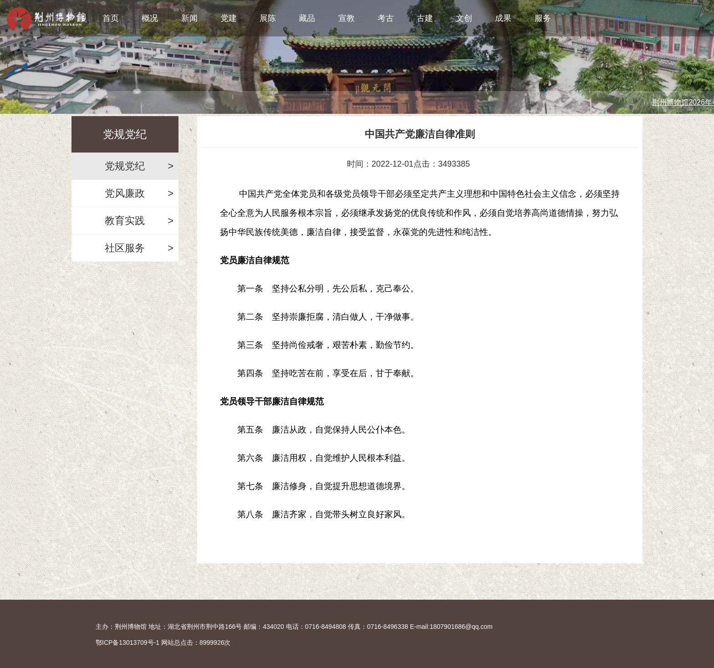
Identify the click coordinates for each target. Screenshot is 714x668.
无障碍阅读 (630, 18)
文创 (464, 18)
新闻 (189, 18)
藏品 (307, 18)
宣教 (346, 18)
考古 (385, 18)
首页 (110, 18)
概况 (150, 18)
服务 (543, 18)
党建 (228, 18)
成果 (503, 18)
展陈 (268, 18)
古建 (425, 18)
